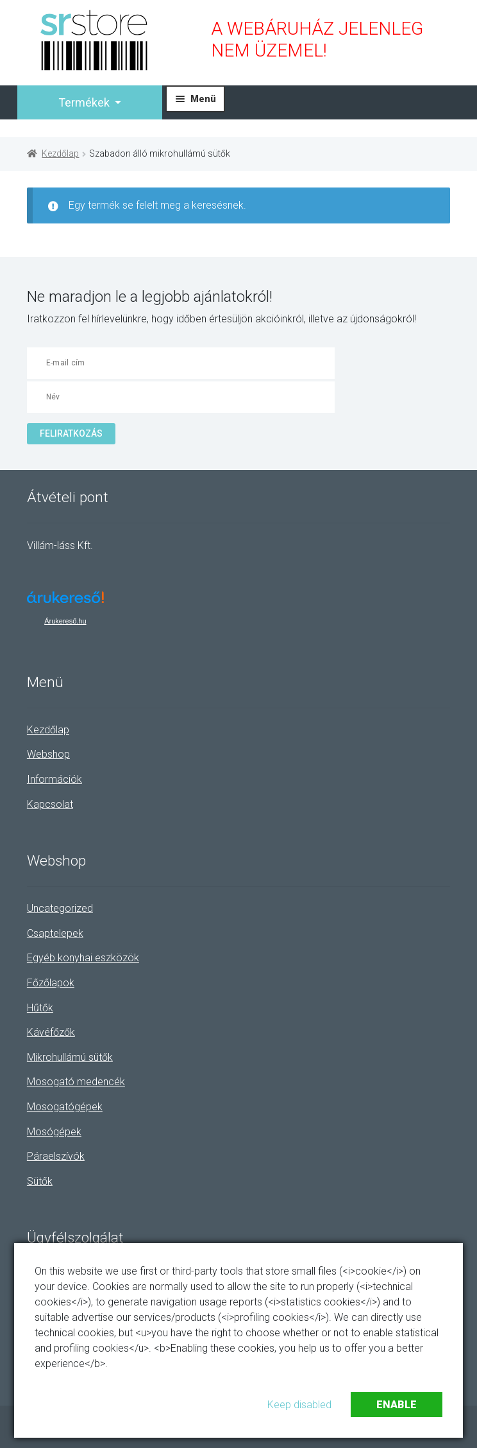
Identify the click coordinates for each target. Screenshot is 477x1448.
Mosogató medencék (76, 1082)
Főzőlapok (50, 983)
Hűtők (40, 1008)
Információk (54, 779)
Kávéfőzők (51, 1032)
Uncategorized (60, 908)
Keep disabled (299, 1405)
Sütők (40, 1181)
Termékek (85, 102)
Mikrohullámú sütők (70, 1057)
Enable (396, 1405)
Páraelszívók (56, 1156)
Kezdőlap (60, 153)
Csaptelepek (55, 933)
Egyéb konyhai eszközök (83, 958)
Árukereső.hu (65, 621)
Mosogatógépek (65, 1107)
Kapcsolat (50, 804)
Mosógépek (54, 1132)
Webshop (48, 754)
